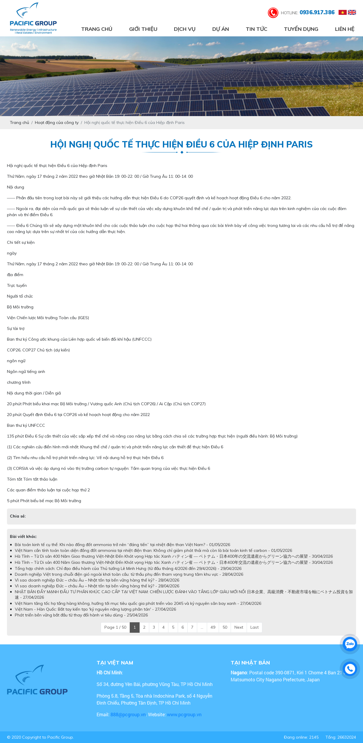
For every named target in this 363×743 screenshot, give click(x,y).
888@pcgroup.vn (128, 714)
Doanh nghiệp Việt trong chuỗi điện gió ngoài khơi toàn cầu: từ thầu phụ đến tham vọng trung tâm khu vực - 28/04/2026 (129, 574)
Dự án (220, 29)
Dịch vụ (184, 29)
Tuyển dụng (301, 29)
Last (254, 627)
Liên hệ (345, 29)
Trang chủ (96, 29)
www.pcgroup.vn (185, 714)
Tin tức (256, 29)
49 (213, 627)
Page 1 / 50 (115, 627)
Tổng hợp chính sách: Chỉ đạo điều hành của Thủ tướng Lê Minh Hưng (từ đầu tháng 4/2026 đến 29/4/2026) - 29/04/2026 (128, 568)
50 (225, 627)
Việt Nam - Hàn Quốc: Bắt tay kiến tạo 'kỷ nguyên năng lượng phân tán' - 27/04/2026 (95, 609)
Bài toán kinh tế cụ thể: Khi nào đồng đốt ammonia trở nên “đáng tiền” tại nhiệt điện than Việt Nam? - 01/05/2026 (122, 544)
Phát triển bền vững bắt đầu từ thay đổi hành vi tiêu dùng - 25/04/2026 (81, 615)
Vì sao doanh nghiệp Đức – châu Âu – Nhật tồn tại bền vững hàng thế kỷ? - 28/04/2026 (97, 580)
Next (238, 627)
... (202, 627)
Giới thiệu (143, 29)
